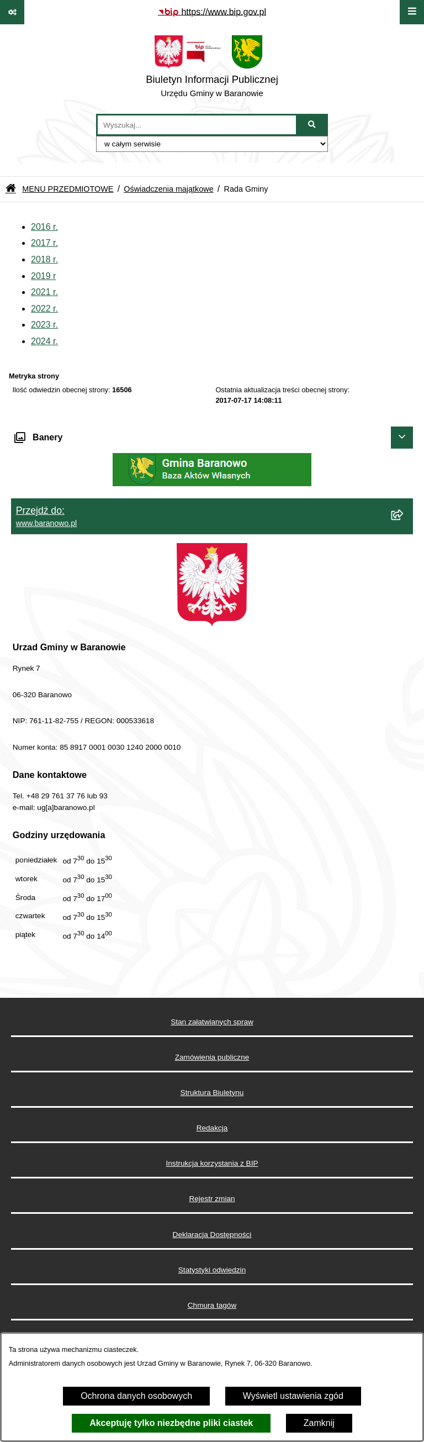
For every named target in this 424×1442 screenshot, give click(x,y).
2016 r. (44, 226)
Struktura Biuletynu (212, 1092)
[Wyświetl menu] (412, 12)
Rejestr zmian (212, 1198)
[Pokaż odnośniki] (12, 12)
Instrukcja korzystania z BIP (212, 1163)
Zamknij (319, 1423)
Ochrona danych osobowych (136, 1396)
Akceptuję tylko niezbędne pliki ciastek (171, 1423)
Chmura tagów (212, 1305)
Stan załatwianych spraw (212, 1022)
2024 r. (44, 341)
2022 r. (44, 308)
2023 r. (44, 324)
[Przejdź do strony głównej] (212, 69)
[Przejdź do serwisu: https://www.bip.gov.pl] (212, 12)
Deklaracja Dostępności (212, 1234)
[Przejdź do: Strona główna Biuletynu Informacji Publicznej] (11, 189)
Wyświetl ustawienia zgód (293, 1396)
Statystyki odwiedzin (212, 1270)
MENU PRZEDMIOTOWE (67, 189)
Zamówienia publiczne (212, 1057)
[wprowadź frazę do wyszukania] (197, 125)
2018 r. (44, 259)
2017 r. (44, 243)
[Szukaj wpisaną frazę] (313, 125)
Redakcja (212, 1128)
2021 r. (44, 292)
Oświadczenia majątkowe (168, 189)
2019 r (43, 276)
